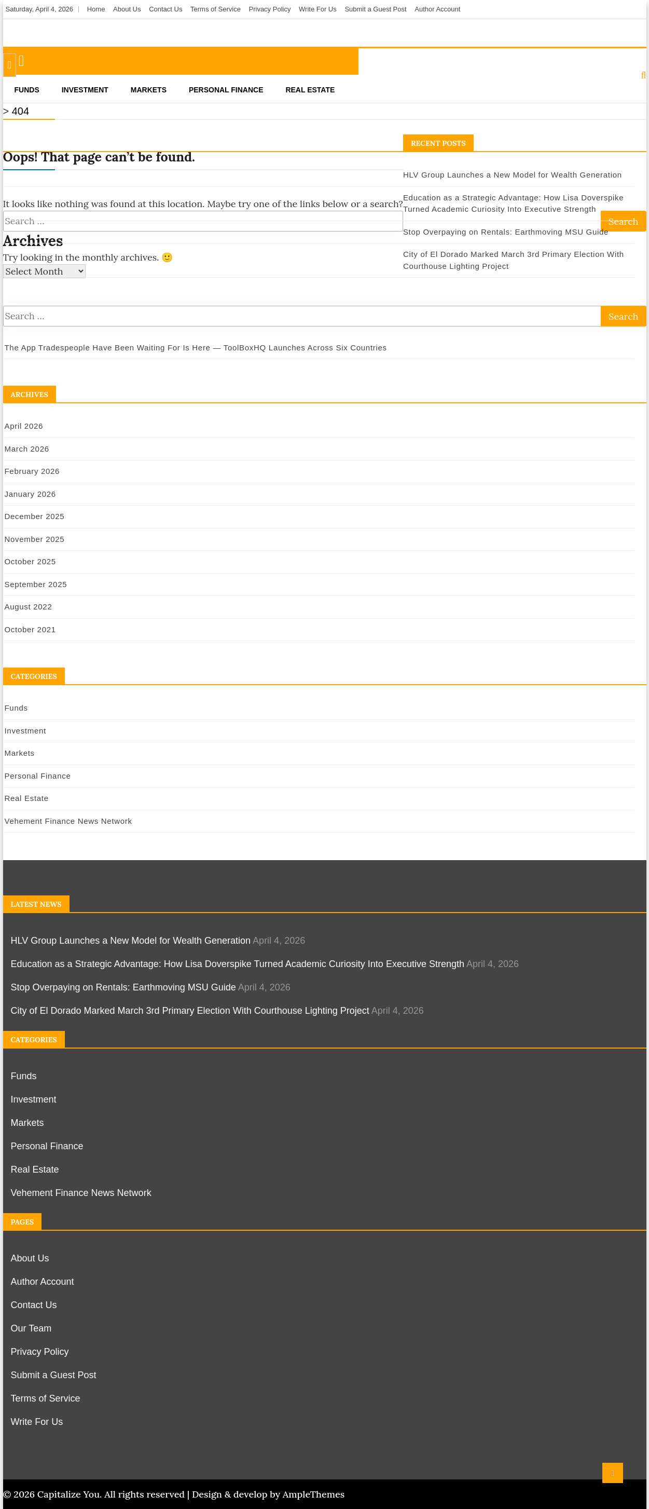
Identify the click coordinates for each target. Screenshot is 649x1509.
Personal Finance (226, 90)
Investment (85, 90)
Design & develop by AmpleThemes (268, 1494)
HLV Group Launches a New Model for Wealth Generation (512, 174)
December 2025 (35, 516)
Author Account (437, 9)
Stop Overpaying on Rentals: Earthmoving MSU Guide (506, 231)
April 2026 (24, 426)
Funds (27, 90)
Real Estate (310, 90)
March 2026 (27, 448)
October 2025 (30, 561)
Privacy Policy (270, 9)
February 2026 (32, 471)
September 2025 (36, 584)
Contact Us (165, 9)
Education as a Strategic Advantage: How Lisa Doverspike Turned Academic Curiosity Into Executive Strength (237, 964)
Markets (149, 90)
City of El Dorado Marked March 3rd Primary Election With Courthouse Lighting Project (190, 1010)
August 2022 (28, 606)
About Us (127, 9)
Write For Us (318, 9)
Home (96, 9)
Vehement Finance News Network (68, 821)
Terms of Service (215, 9)
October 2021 (30, 629)
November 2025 (35, 539)
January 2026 (30, 494)
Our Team (31, 1328)
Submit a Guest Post (375, 9)
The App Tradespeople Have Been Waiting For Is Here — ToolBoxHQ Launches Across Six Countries (196, 347)
